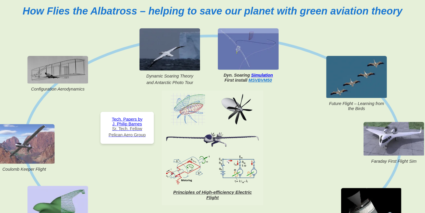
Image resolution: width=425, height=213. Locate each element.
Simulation (262, 75)
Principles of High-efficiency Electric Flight (212, 195)
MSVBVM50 (260, 80)
